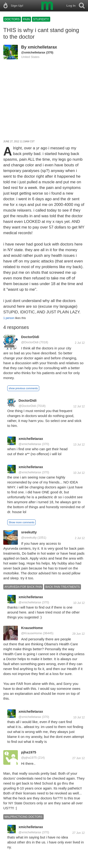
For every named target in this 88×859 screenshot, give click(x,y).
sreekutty (29, 532)
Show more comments (21, 522)
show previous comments (23, 388)
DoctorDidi (30, 337)
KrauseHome (32, 628)
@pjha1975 (29, 757)
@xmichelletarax (33, 52)
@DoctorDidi (29, 342)
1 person (8, 318)
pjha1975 (28, 752)
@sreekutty (29, 537)
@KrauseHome (31, 633)
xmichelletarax (42, 47)
